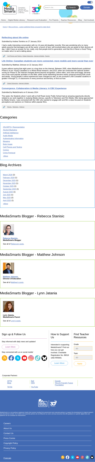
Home (5, 27)
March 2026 (7, 175)
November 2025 (9, 183)
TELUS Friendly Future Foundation (64, 384)
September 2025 (9, 189)
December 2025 (9, 180)
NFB (33, 383)
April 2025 (7, 200)
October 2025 (8, 186)
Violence (21, 107)
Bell (32, 381)
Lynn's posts (16, 321)
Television (15, 107)
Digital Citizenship (28, 56)
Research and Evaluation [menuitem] (37, 20)
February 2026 (8, 178)
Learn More (10, 347)
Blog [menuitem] (80, 20)
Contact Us (8, 433)
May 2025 (7, 198)
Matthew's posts (17, 282)
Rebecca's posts (17, 244)
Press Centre (9, 438)
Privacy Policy (10, 448)
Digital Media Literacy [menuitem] (16, 20)
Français (90, 2)
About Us (8, 428)
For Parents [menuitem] (53, 20)
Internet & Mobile (39, 56)
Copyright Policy (11, 443)
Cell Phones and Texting (14, 56)
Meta (9, 383)
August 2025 (8, 192)
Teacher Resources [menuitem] (68, 20)
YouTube (34, 387)
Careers (7, 423)
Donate (87, 7)
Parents (47, 56)
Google (58, 381)
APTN (9, 381)
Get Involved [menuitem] (89, 20)
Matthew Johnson (10, 277)
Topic (76, 353)
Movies (9, 107)
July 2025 (7, 195)
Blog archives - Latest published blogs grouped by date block (29, 27)
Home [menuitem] (3, 20)
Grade (76, 344)
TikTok (9, 387)
